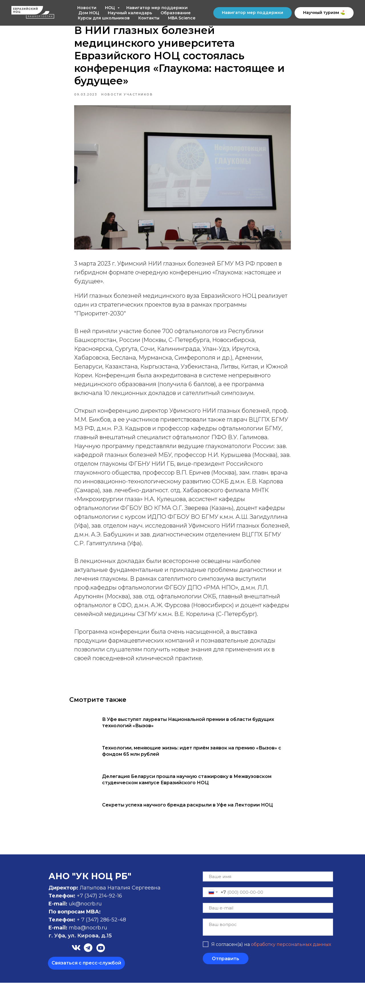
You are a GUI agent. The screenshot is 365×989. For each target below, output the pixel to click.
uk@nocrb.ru (85, 910)
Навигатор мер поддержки (157, 7)
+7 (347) (88, 902)
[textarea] (268, 933)
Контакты (148, 18)
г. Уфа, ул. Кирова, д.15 (80, 942)
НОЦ (110, 7)
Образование (176, 12)
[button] (86, 969)
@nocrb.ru (94, 934)
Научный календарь (130, 12)
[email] (268, 914)
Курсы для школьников (104, 18)
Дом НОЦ (88, 12)
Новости (86, 7)
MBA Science (181, 18)
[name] (268, 883)
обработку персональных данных (291, 950)
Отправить (225, 964)
